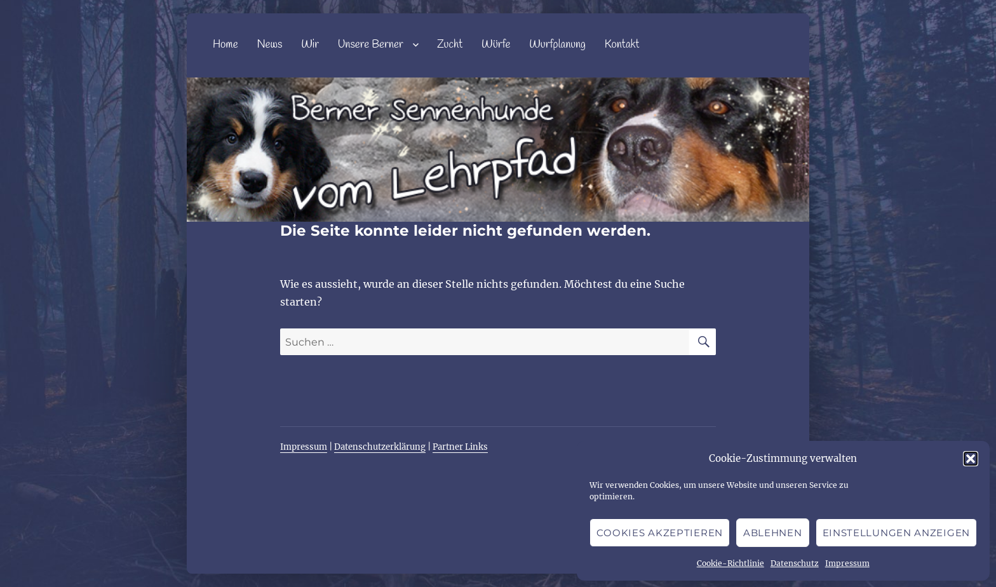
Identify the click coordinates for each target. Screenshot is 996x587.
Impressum (847, 563)
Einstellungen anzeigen (896, 533)
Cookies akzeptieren (659, 533)
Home (225, 44)
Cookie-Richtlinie (730, 563)
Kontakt (622, 44)
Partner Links (460, 447)
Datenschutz (795, 563)
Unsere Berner (370, 44)
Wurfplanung (557, 44)
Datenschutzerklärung (380, 447)
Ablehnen (772, 533)
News (269, 44)
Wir (310, 44)
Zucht (449, 44)
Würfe (495, 44)
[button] (970, 458)
